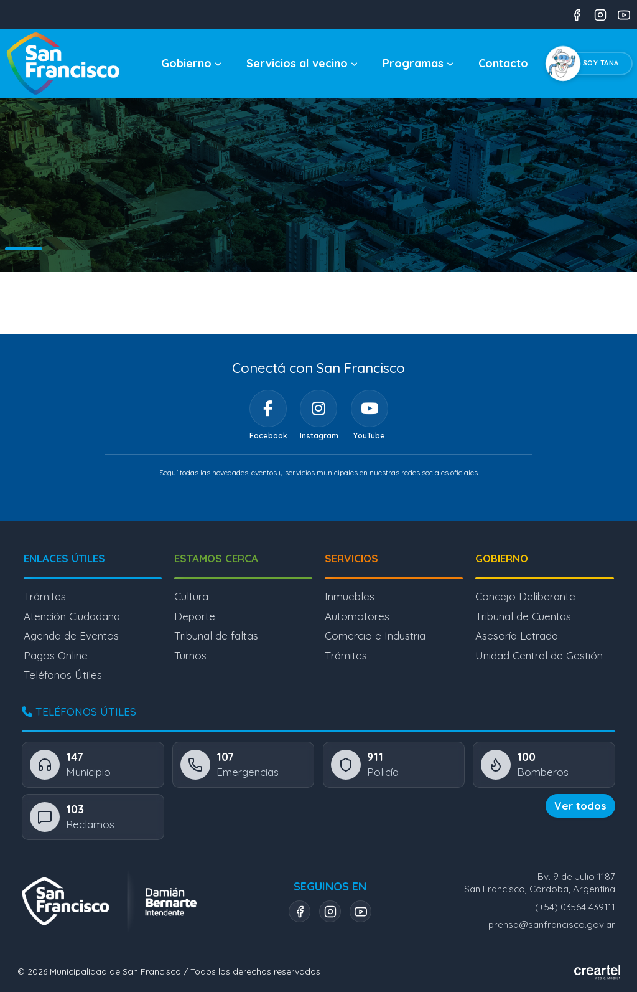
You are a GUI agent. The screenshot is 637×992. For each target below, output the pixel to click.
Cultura (191, 596)
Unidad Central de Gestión (539, 655)
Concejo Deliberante (525, 596)
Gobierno (191, 63)
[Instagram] (318, 408)
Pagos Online (56, 655)
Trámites (45, 596)
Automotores (357, 616)
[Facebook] (268, 408)
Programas (418, 63)
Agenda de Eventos (71, 635)
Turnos (190, 655)
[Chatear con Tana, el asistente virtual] (592, 63)
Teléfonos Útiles (63, 674)
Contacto (503, 63)
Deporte (194, 616)
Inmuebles (349, 596)
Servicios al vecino (302, 63)
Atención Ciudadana (72, 616)
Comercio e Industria (375, 635)
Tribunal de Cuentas (523, 616)
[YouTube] (369, 408)
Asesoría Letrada (516, 635)
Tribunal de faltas (216, 635)
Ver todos (580, 805)
